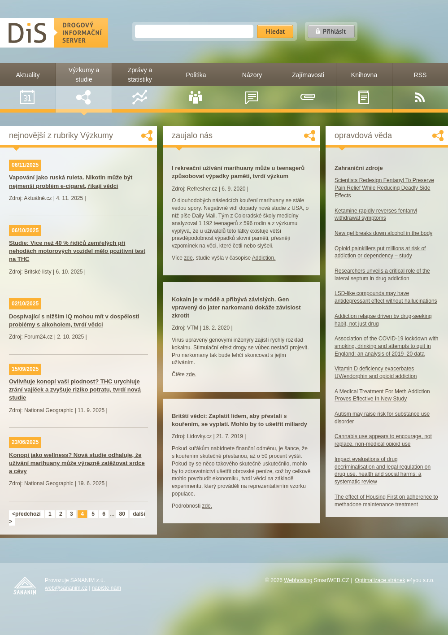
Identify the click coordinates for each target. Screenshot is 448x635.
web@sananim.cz (66, 588)
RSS (420, 87)
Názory (252, 87)
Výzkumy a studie (84, 85)
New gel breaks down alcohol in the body (383, 233)
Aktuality (28, 87)
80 (122, 514)
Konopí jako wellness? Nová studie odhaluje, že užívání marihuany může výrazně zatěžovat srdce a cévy (77, 463)
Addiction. (264, 258)
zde (188, 258)
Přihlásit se (331, 31)
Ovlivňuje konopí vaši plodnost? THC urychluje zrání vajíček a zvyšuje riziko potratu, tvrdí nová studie (75, 389)
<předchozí (26, 514)
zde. (191, 374)
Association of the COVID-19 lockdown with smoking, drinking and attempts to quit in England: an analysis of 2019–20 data (386, 346)
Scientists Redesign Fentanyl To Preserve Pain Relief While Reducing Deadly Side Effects (384, 188)
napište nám (106, 588)
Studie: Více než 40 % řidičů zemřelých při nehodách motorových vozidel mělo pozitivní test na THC (77, 250)
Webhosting (298, 580)
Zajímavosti (308, 87)
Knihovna (364, 87)
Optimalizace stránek (380, 580)
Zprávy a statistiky (140, 85)
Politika (196, 87)
